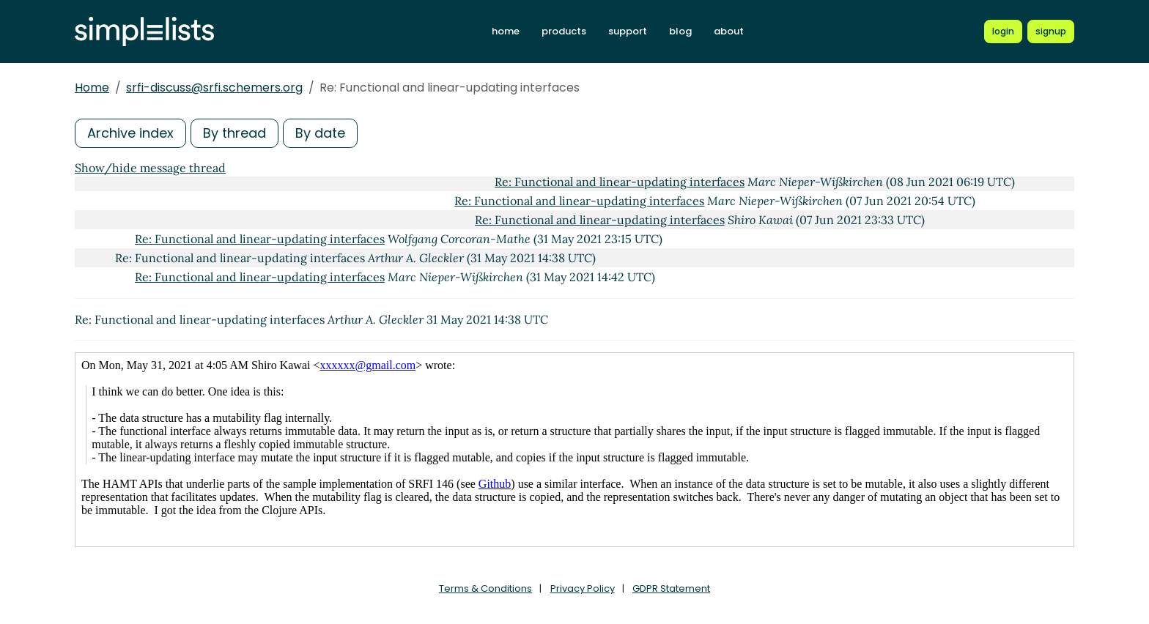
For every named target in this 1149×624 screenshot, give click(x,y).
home (506, 31)
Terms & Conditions (485, 588)
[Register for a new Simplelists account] (1050, 31)
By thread (234, 133)
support (627, 31)
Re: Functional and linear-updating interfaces (620, 181)
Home (92, 87)
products (564, 31)
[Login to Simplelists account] (1003, 31)
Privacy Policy (582, 588)
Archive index (130, 133)
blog (680, 31)
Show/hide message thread (150, 167)
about (729, 31)
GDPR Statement (671, 588)
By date (320, 133)
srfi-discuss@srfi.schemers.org (214, 87)
